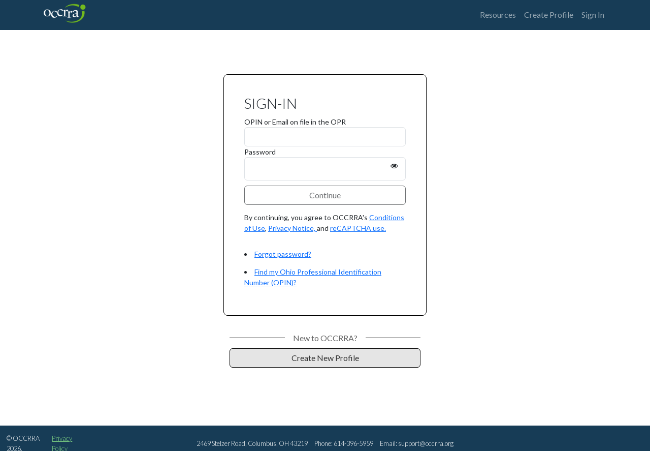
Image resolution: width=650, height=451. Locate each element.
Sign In (592, 14)
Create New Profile (325, 358)
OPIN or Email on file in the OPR (295, 121)
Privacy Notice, (292, 228)
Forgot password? (282, 254)
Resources (498, 14)
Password (260, 151)
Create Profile (548, 14)
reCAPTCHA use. (358, 228)
